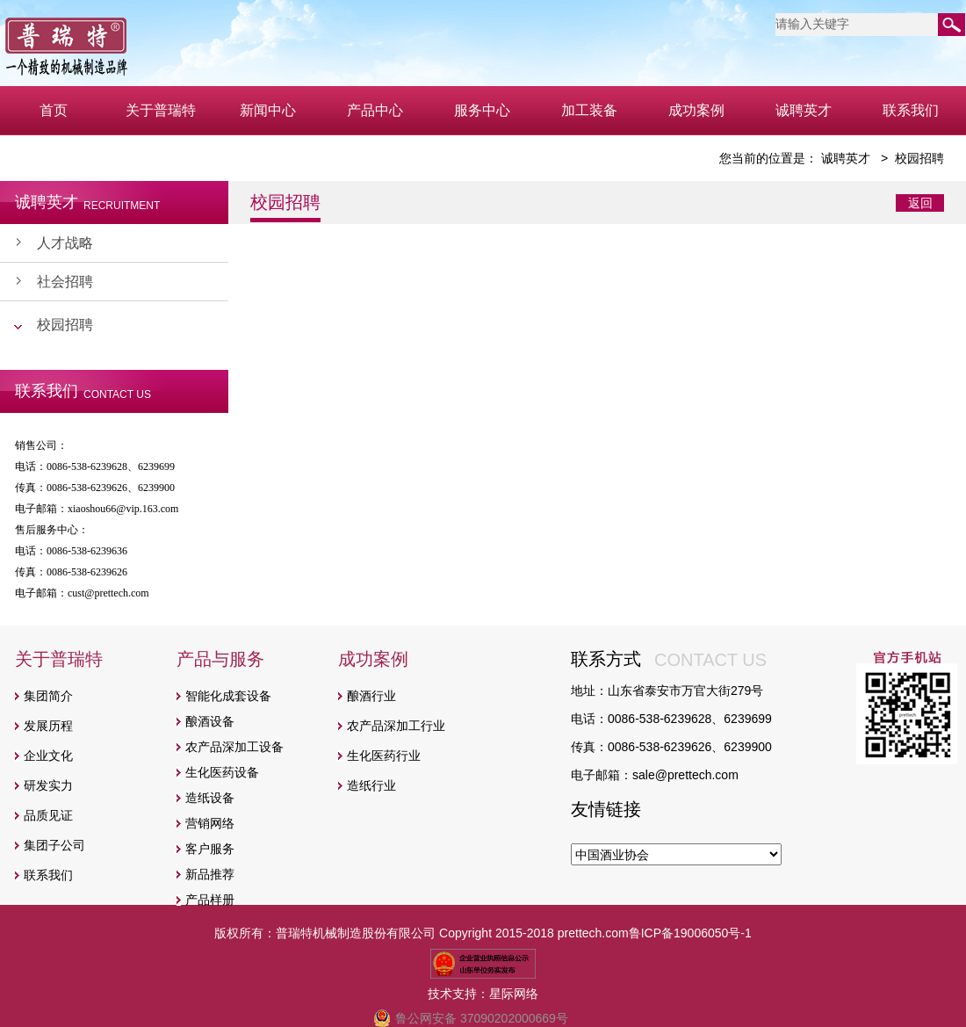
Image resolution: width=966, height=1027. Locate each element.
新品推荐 (209, 874)
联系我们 (911, 110)
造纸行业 (371, 785)
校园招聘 (65, 324)
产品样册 (209, 900)
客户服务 (209, 849)
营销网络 (209, 823)
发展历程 (48, 726)
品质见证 (48, 815)
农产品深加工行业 (396, 726)
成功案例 (696, 110)
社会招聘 (65, 281)
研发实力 (48, 785)
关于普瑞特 (161, 110)
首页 (54, 110)
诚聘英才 (803, 110)
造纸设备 (209, 798)
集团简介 (48, 696)
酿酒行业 (371, 696)
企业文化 (48, 756)
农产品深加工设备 (234, 747)
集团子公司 (54, 845)
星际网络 (513, 994)
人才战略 (65, 242)
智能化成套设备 (228, 696)
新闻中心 (268, 110)
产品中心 (375, 110)
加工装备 (589, 110)
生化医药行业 (384, 756)
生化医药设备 (222, 772)
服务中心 (482, 110)
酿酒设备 (209, 721)
